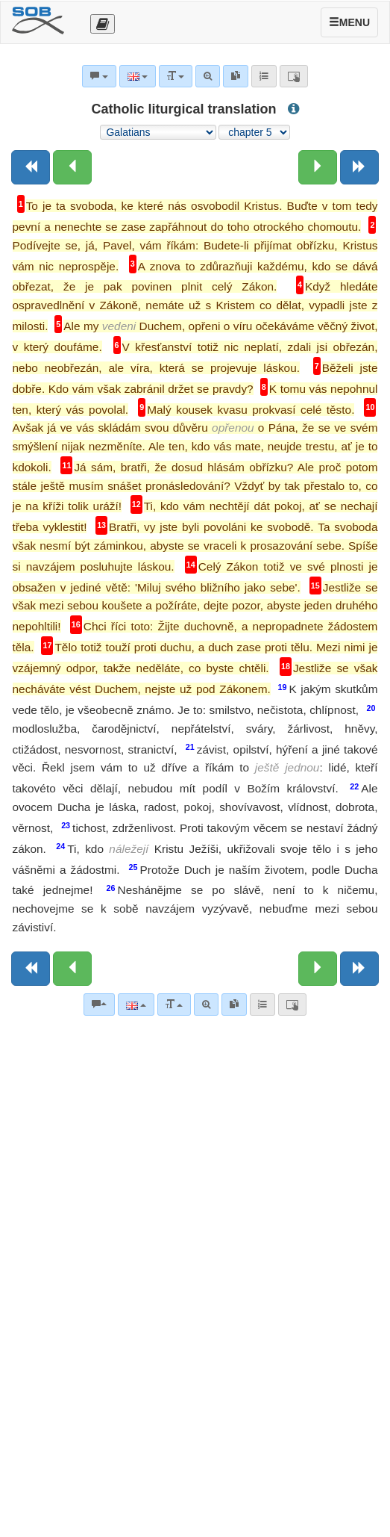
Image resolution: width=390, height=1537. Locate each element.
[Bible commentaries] (99, 1004)
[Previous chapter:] (72, 167)
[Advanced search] (206, 1004)
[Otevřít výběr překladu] (102, 24)
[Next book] (359, 167)
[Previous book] (30, 167)
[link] (234, 1004)
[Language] (136, 1004)
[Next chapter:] (317, 167)
